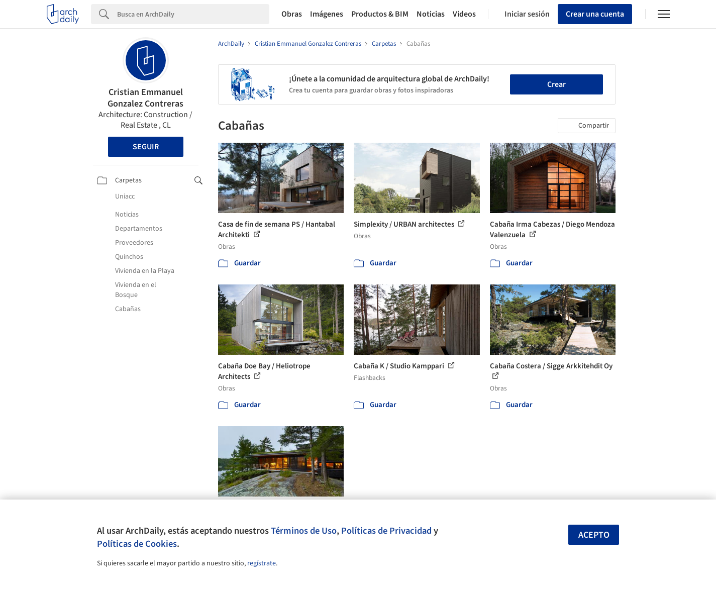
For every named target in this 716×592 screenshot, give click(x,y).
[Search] (193, 14)
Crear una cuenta (595, 14)
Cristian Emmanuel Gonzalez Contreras (145, 98)
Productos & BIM (379, 14)
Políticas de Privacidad (386, 530)
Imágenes (326, 14)
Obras (291, 14)
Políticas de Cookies (137, 543)
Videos (464, 14)
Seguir (146, 146)
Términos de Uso (304, 530)
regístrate (261, 563)
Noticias (431, 14)
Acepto (593, 535)
